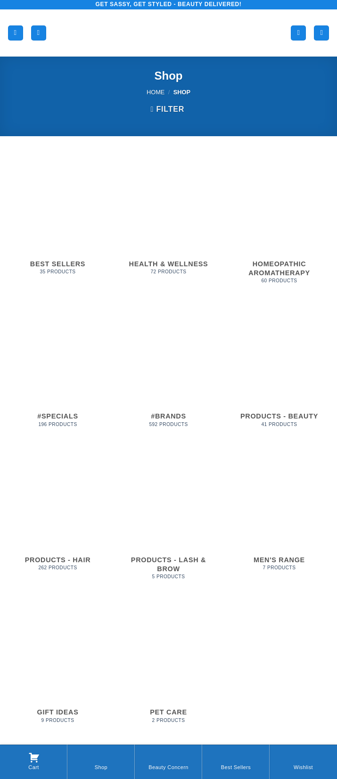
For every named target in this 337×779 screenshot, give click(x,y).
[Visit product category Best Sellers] (57, 217)
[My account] (298, 33)
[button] (15, 33)
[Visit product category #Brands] (168, 370)
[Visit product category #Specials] (57, 370)
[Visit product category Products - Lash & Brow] (168, 518)
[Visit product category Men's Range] (279, 513)
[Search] (38, 33)
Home (155, 92)
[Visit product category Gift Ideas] (57, 666)
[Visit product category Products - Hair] (57, 513)
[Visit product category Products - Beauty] (279, 370)
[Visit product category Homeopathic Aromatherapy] (279, 222)
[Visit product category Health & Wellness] (168, 217)
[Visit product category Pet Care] (168, 666)
